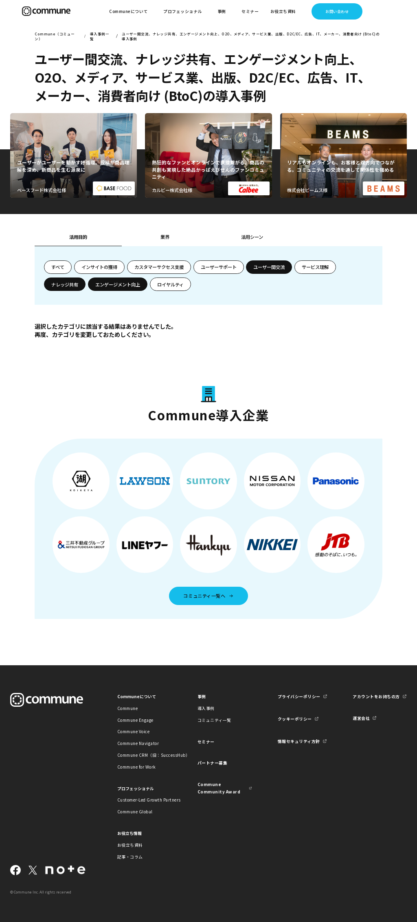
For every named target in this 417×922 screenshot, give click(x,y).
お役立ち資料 (130, 845)
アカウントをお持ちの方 (376, 696)
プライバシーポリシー (299, 696)
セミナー (250, 11)
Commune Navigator (138, 743)
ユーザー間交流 (269, 267)
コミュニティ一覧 (214, 720)
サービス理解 (315, 267)
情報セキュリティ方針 (299, 741)
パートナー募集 (213, 763)
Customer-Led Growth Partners (144, 800)
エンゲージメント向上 (117, 284)
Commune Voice (133, 731)
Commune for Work (136, 767)
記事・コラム (130, 857)
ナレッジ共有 (64, 284)
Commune (127, 708)
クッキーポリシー (295, 719)
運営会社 (361, 718)
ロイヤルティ (170, 284)
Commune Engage (135, 720)
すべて (57, 267)
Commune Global (135, 811)
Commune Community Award (219, 787)
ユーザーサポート (219, 267)
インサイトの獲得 (99, 267)
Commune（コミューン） (55, 36)
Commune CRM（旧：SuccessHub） (144, 755)
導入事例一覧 (99, 36)
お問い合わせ (337, 11)
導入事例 (206, 708)
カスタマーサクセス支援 (159, 267)
